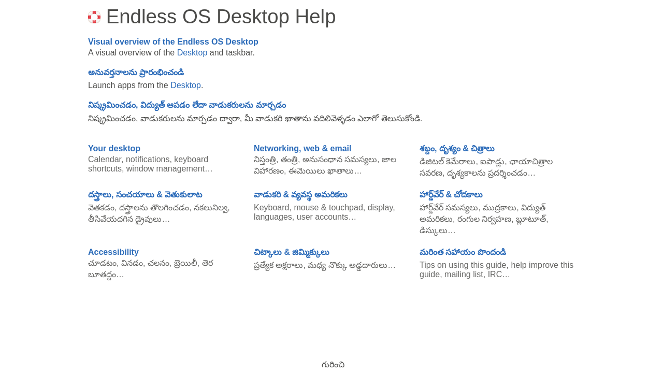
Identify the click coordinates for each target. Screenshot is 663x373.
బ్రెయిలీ (185, 263)
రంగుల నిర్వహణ (484, 218)
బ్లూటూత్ (531, 218)
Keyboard (272, 207)
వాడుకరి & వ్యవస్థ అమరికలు (301, 194)
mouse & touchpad (328, 207)
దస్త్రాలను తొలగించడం (154, 207)
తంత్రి (289, 159)
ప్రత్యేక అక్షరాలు (278, 265)
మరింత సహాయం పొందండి (463, 252)
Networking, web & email (302, 148)
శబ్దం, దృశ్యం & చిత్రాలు (457, 148)
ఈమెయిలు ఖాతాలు (321, 170)
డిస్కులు (434, 230)
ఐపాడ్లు (492, 161)
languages (273, 216)
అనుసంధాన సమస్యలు (339, 159)
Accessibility (113, 252)
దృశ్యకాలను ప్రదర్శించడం (487, 172)
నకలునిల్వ (210, 207)
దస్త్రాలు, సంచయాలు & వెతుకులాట (145, 194)
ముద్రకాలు (499, 207)
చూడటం (102, 263)
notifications (148, 159)
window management (165, 168)
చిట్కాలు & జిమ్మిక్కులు (291, 252)
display (380, 207)
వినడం (132, 263)
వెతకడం (101, 207)
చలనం (158, 263)
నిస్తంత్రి (265, 159)
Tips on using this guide (463, 265)
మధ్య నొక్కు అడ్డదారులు (347, 265)
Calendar (104, 159)
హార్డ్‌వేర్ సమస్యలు (449, 207)
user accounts (323, 216)
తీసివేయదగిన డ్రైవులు (125, 218)
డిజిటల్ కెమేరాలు (447, 161)
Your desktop (114, 148)
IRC (495, 274)
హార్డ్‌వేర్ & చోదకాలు (451, 194)
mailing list (463, 274)
